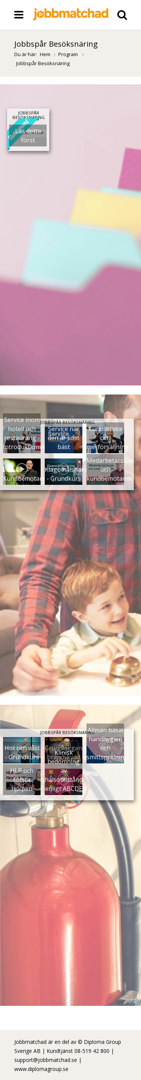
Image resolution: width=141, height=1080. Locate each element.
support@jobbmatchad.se (45, 1059)
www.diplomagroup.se (41, 1068)
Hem (45, 54)
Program (68, 54)
